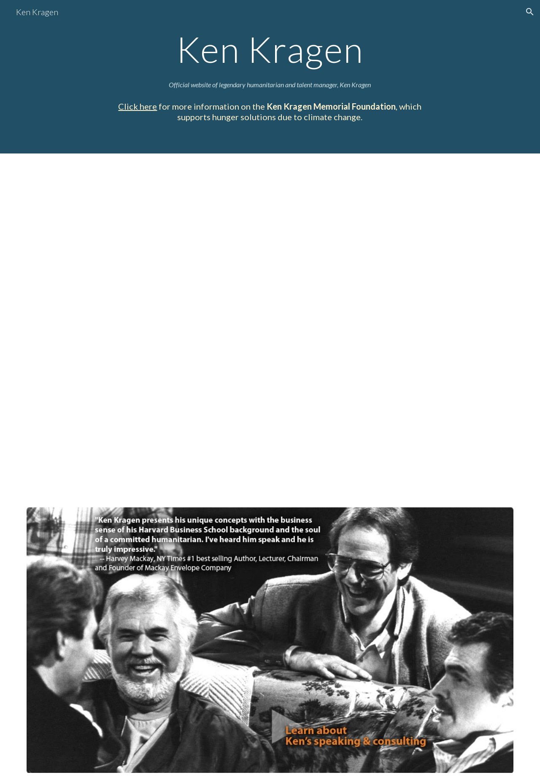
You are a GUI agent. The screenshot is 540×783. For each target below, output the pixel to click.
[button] (530, 12)
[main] (270, 49)
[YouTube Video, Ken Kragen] (270, 329)
